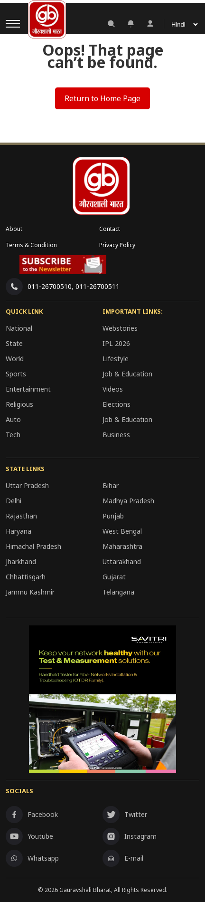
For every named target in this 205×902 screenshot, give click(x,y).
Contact (109, 229)
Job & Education (127, 373)
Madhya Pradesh (128, 500)
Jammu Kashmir (30, 591)
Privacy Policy (117, 245)
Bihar (110, 485)
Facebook (32, 814)
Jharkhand (21, 561)
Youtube (29, 836)
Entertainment (28, 388)
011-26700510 (50, 286)
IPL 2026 (116, 343)
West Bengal (122, 531)
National (19, 328)
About (14, 229)
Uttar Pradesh (27, 485)
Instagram (129, 836)
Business (116, 434)
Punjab (113, 515)
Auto (13, 419)
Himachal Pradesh (33, 546)
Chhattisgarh (26, 576)
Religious (19, 404)
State (14, 343)
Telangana (118, 591)
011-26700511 (97, 286)
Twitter (124, 814)
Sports (16, 373)
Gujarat (114, 576)
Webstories (120, 328)
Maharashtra (122, 546)
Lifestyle (115, 358)
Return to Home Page (102, 98)
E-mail (122, 858)
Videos (112, 388)
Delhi (13, 500)
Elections (116, 404)
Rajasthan (21, 515)
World (15, 358)
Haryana (18, 531)
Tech (13, 434)
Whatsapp (32, 858)
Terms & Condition (31, 245)
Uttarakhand (121, 561)
